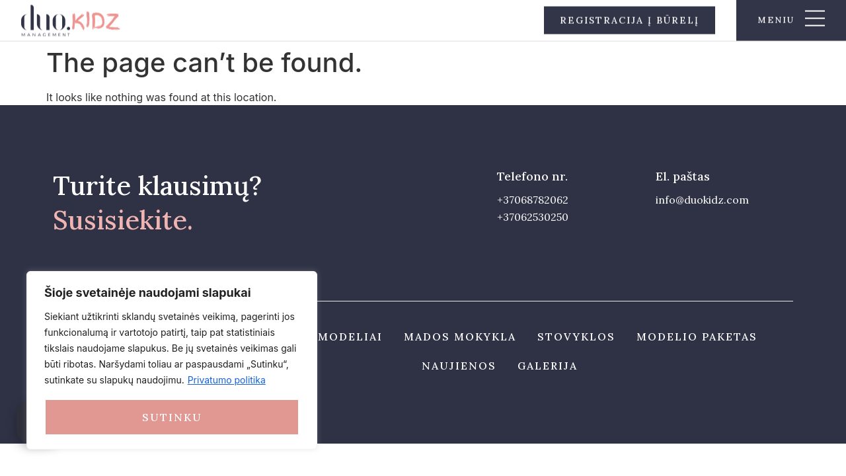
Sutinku (172, 417)
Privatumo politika (227, 379)
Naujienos (459, 365)
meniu (775, 18)
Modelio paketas (696, 336)
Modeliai (350, 336)
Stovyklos (576, 336)
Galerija (548, 365)
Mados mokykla (460, 336)
